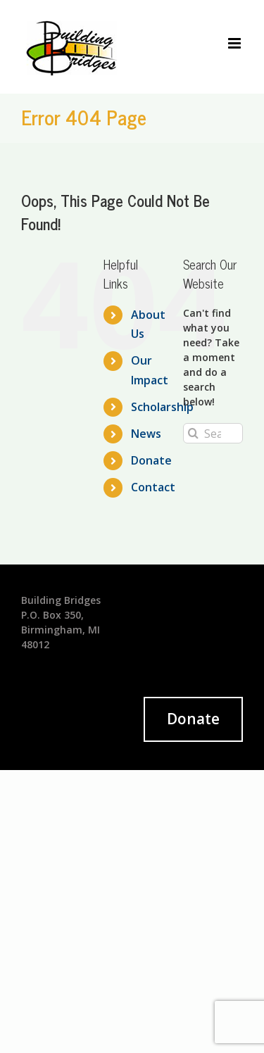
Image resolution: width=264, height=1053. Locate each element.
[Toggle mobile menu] (235, 43)
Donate (151, 460)
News (146, 433)
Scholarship (162, 407)
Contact (153, 487)
